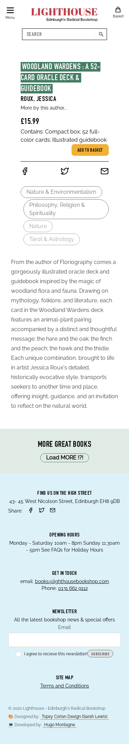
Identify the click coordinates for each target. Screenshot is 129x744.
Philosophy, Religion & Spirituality (57, 209)
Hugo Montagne (59, 724)
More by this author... (44, 108)
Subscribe (100, 654)
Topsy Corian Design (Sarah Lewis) (74, 716)
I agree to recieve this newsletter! (51, 654)
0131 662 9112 (73, 588)
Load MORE (64, 458)
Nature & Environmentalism (61, 192)
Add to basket (90, 150)
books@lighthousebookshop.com (72, 581)
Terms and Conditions (64, 686)
